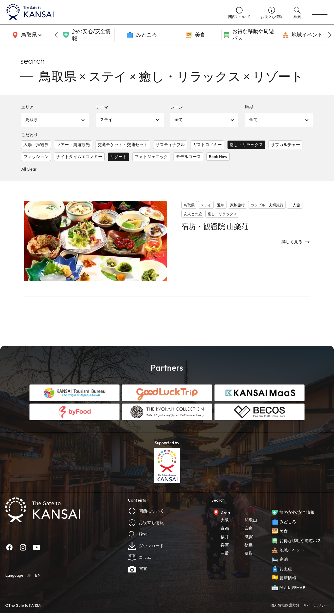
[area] (26, 35)
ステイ (106, 119)
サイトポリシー (316, 605)
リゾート (118, 156)
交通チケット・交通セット (123, 144)
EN (37, 575)
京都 (224, 528)
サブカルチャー (285, 144)
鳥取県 (31, 119)
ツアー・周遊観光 (73, 144)
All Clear (29, 169)
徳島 (248, 545)
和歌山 (250, 519)
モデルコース (188, 156)
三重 (224, 553)
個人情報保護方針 (285, 605)
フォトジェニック (151, 156)
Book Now (218, 156)
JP (29, 575)
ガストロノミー (207, 144)
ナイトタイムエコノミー (79, 156)
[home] (112, 12)
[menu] (319, 12)
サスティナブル (170, 144)
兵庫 (224, 545)
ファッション (36, 156)
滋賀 (248, 536)
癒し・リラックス (246, 144)
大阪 (224, 519)
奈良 (248, 528)
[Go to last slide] (56, 35)
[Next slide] (330, 35)
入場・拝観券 (36, 144)
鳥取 (248, 553)
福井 (224, 536)
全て (179, 119)
